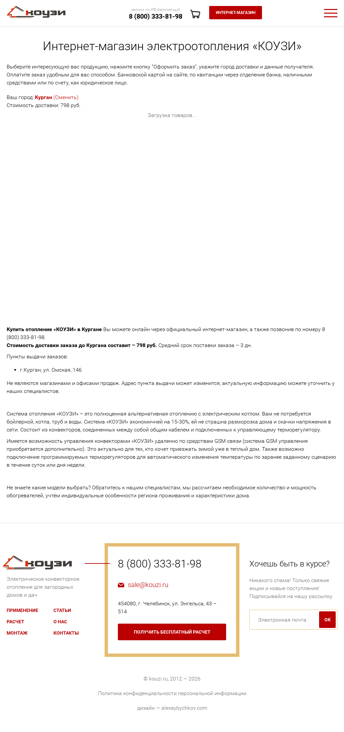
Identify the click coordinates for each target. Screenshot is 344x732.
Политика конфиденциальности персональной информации (172, 693)
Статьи (62, 610)
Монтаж (17, 633)
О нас (60, 621)
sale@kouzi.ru (148, 585)
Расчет (15, 621)
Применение (22, 610)
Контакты (66, 633)
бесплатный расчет (172, 632)
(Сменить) (56, 97)
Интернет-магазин (235, 12)
